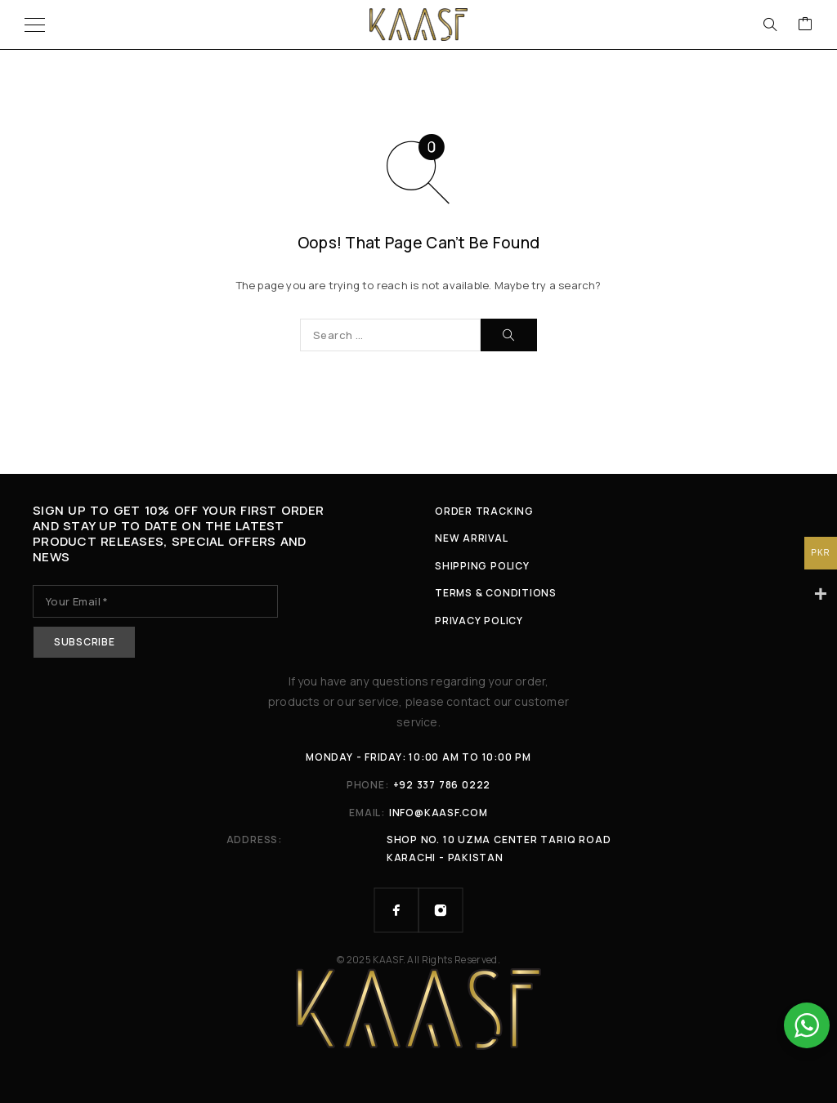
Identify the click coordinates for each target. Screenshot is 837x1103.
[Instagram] (440, 910)
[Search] (770, 24)
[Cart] (805, 24)
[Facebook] (396, 910)
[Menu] (34, 24)
